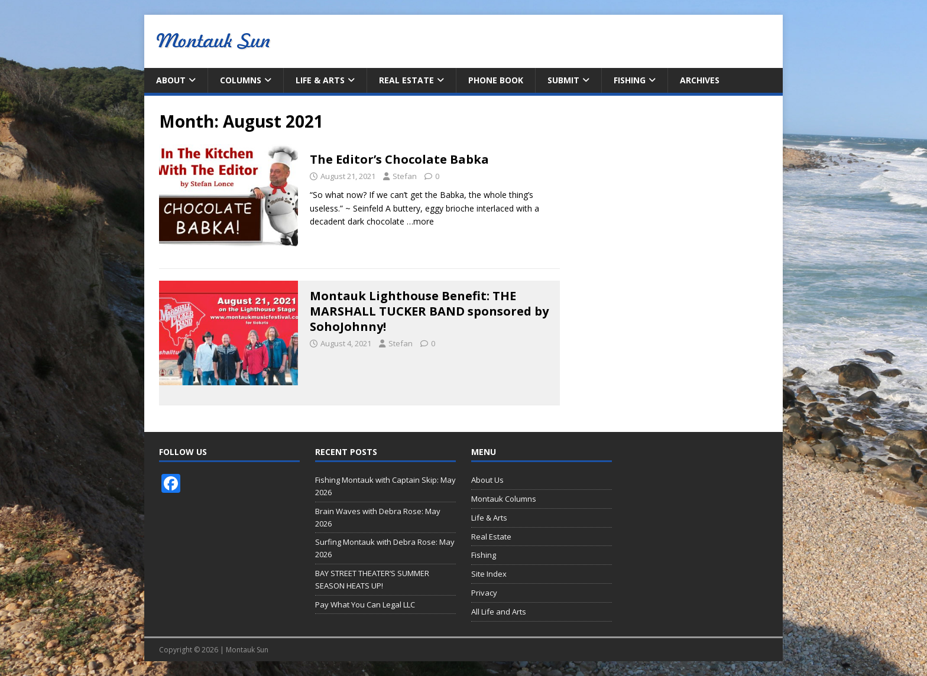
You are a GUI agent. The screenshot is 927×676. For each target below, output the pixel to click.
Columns (240, 80)
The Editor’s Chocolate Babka (399, 159)
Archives (699, 80)
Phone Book (495, 80)
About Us (487, 479)
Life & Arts (320, 80)
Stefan (405, 176)
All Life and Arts (498, 611)
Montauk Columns (503, 498)
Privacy (484, 592)
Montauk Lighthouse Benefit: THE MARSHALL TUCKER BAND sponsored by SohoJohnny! (429, 311)
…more (420, 221)
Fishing (630, 80)
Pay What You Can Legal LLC (365, 604)
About (171, 80)
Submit (563, 80)
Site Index (489, 573)
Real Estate (406, 80)
